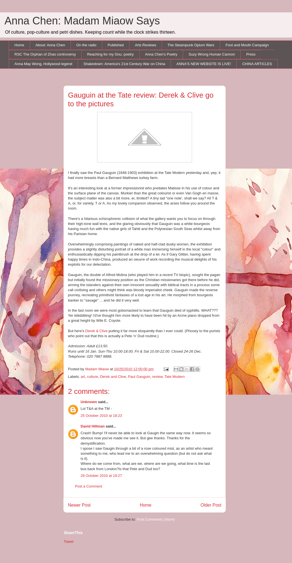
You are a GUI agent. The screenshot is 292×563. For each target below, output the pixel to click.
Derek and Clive (113, 376)
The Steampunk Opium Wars (190, 45)
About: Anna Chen (50, 45)
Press (251, 54)
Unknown (89, 402)
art (83, 376)
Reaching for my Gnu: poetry (110, 54)
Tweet (69, 541)
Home (19, 45)
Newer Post (79, 505)
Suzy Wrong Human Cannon (212, 54)
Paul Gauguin (139, 376)
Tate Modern (175, 376)
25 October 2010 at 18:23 (101, 415)
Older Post (210, 505)
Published (116, 45)
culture (92, 376)
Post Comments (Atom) (156, 519)
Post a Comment (88, 486)
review (157, 376)
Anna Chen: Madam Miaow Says (82, 21)
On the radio (86, 45)
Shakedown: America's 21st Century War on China (124, 64)
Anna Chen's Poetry (161, 54)
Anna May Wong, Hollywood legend (43, 64)
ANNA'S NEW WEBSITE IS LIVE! (203, 64)
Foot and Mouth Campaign (247, 45)
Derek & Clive (96, 331)
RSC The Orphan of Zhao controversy (45, 54)
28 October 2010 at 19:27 (101, 476)
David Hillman (93, 426)
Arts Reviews (145, 45)
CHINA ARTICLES (257, 64)
